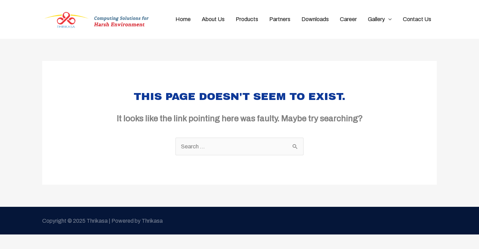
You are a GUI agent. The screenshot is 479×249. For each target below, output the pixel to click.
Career (348, 19)
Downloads (315, 19)
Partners (279, 19)
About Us (213, 19)
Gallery (376, 19)
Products (247, 19)
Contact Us (417, 19)
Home (183, 19)
